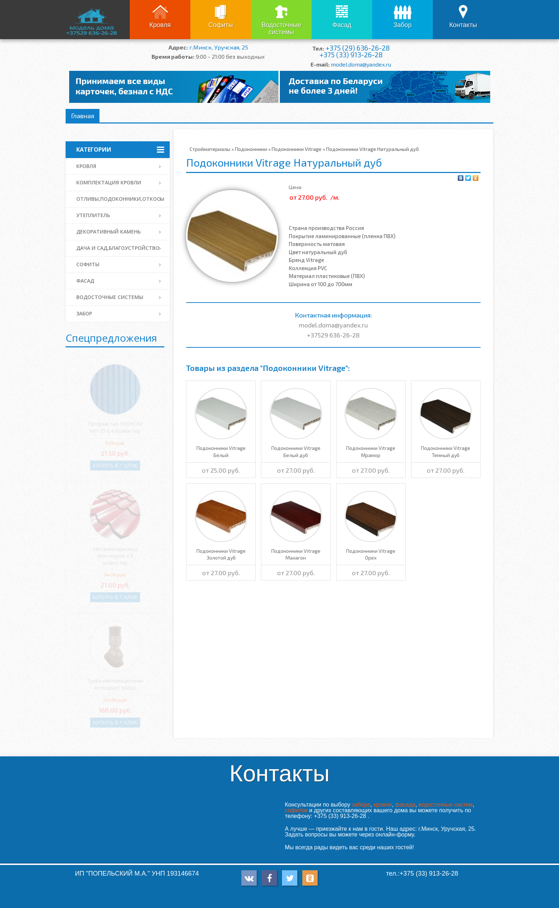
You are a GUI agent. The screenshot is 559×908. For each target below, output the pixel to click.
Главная (82, 116)
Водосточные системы (281, 28)
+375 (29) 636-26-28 (357, 48)
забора (361, 805)
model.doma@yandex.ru (361, 64)
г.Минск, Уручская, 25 (218, 47)
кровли (383, 805)
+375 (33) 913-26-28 (351, 55)
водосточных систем (446, 805)
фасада (405, 805)
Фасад (341, 24)
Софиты (220, 24)
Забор (402, 24)
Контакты (463, 24)
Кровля (160, 24)
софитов (296, 810)
